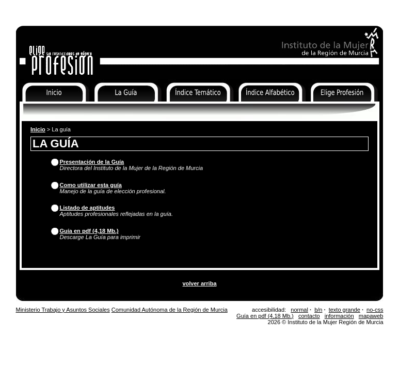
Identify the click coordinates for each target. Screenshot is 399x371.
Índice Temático (186, 108)
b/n (318, 310)
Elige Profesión (330, 108)
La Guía (102, 108)
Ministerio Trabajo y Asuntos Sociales (63, 310)
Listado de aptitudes (87, 208)
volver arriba (199, 283)
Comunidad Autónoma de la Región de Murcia (169, 310)
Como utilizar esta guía (91, 185)
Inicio (23, 108)
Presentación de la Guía (92, 162)
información (339, 316)
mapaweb (371, 316)
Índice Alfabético (259, 108)
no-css (374, 310)
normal (299, 310)
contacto (309, 316)
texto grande (344, 310)
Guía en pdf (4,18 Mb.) (89, 231)
